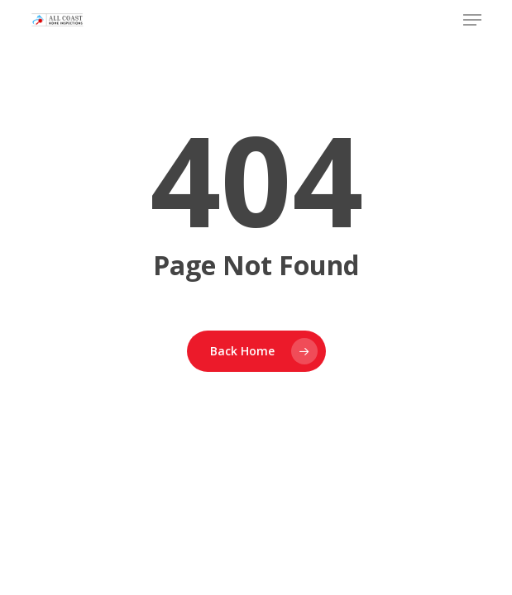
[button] (472, 20)
